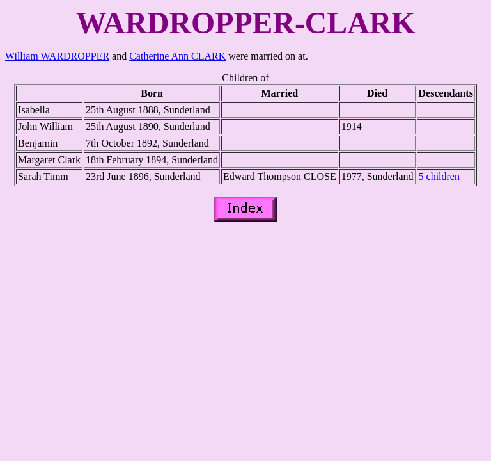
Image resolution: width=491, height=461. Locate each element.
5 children (439, 176)
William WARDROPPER (57, 56)
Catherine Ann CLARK (177, 56)
